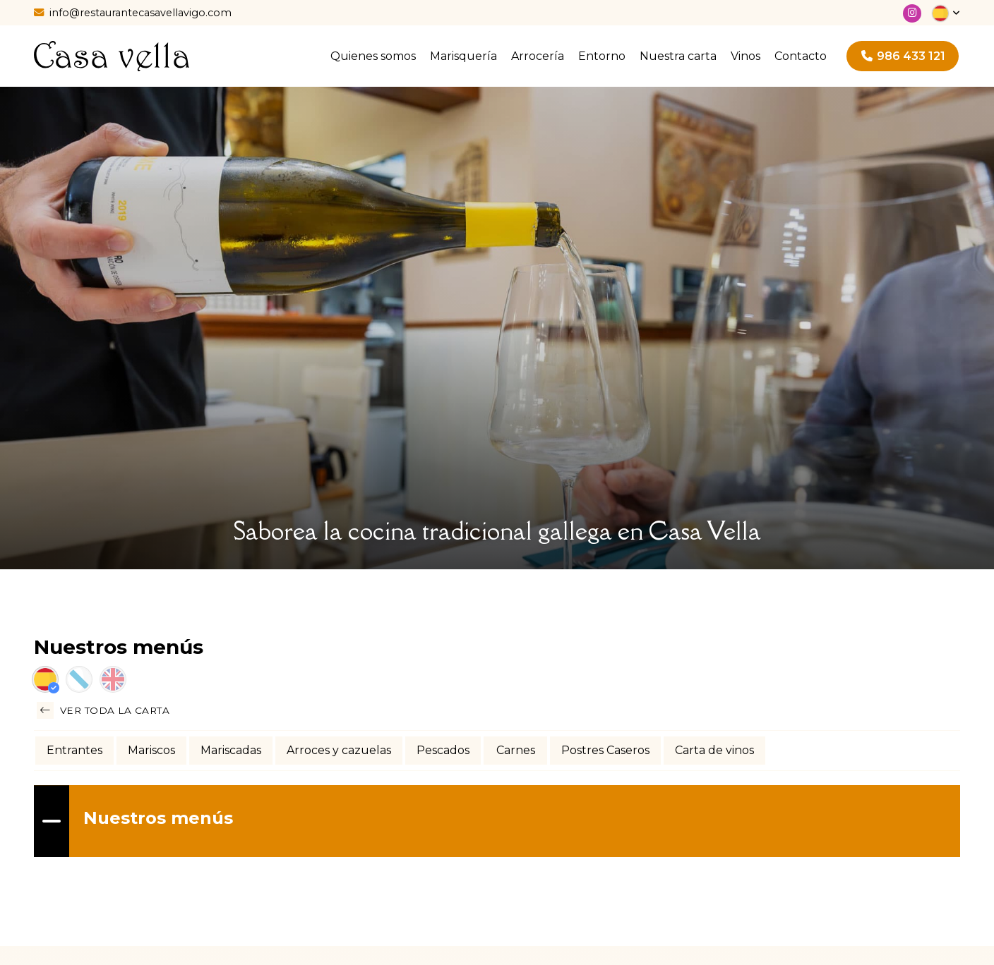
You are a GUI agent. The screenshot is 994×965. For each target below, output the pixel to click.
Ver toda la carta (103, 710)
